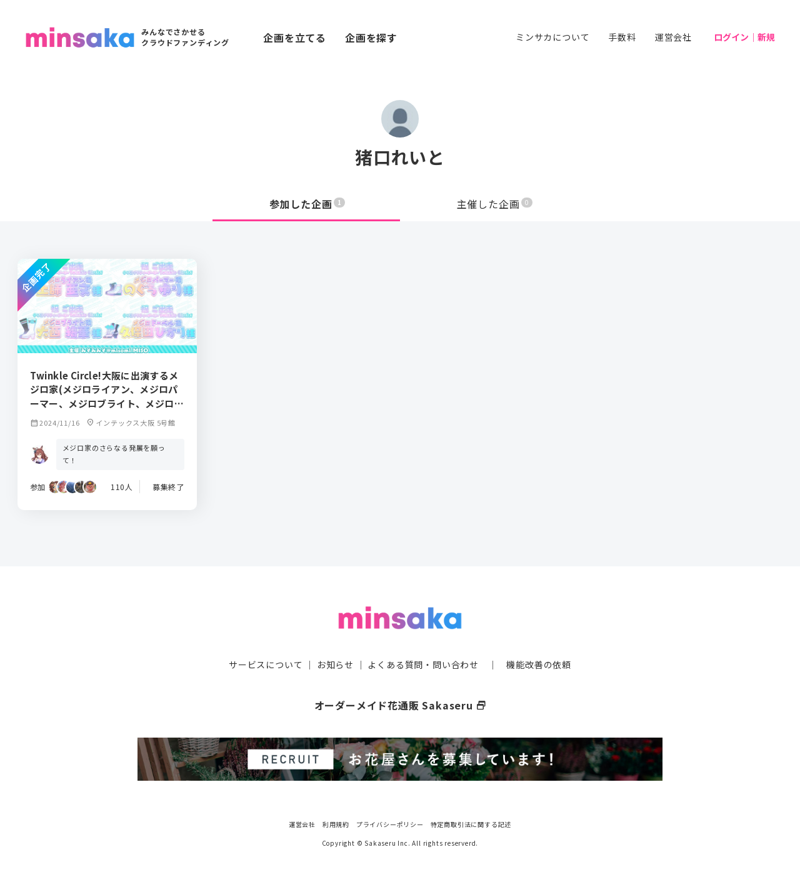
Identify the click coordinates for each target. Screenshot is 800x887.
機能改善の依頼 (538, 664)
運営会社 (673, 37)
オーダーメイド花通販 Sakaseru (400, 705)
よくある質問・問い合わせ (423, 664)
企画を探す (371, 37)
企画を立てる (294, 37)
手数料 (622, 37)
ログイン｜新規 (744, 37)
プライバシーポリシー (390, 824)
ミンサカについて (552, 37)
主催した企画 (495, 203)
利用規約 (335, 824)
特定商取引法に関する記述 (471, 824)
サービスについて (265, 664)
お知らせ (335, 664)
